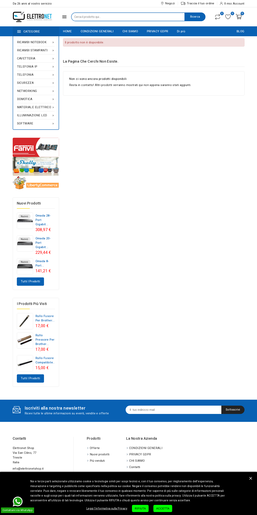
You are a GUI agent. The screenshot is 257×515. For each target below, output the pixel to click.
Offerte (95, 448)
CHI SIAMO (130, 31)
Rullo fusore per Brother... (45, 318)
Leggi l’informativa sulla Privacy (106, 508)
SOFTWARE (36, 123)
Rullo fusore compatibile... (45, 360)
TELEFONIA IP (36, 66)
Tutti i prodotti (30, 281)
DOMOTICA (36, 99)
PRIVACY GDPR (157, 31)
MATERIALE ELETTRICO (36, 107)
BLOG (241, 31)
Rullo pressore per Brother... (45, 339)
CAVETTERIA (36, 58)
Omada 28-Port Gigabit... (43, 219)
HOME (67, 31)
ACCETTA (162, 508)
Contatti (19, 438)
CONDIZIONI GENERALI (97, 31)
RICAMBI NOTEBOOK (36, 42)
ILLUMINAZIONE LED (36, 115)
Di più (181, 31)
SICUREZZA (36, 82)
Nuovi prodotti (100, 454)
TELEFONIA (36, 74)
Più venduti (97, 461)
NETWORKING (36, 91)
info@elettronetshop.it (28, 468)
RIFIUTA (140, 508)
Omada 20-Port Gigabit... (43, 242)
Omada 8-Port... (42, 263)
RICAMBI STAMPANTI (36, 50)
